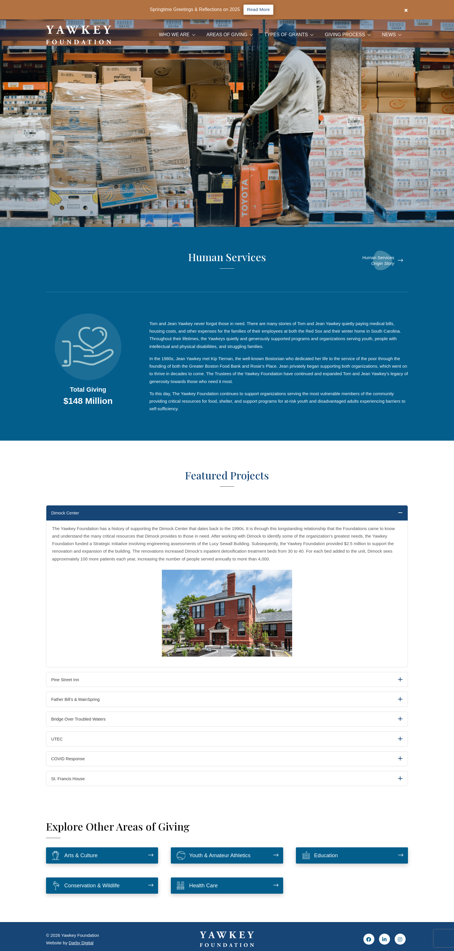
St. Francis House (71, 787)
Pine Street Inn (68, 681)
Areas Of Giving (226, 34)
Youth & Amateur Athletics (217, 865)
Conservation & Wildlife (89, 895)
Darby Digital (81, 942)
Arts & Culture (77, 865)
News (389, 34)
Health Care (199, 895)
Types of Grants (286, 34)
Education (321, 865)
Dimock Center (69, 513)
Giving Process (345, 34)
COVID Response (71, 766)
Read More (258, 9)
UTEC (59, 745)
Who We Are (174, 34)
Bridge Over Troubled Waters (83, 723)
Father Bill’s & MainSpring (80, 702)
